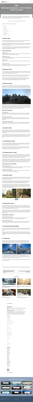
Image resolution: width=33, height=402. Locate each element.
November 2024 (8, 352)
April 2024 (8, 358)
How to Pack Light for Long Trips (6, 297)
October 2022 (8, 366)
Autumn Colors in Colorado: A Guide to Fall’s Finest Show (23, 286)
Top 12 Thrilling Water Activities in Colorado (22, 297)
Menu (31, 1)
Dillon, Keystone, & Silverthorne (11, 321)
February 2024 (8, 360)
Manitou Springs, (6, 85)
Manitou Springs (9, 328)
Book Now (16, 199)
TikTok (7, 370)
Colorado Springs (9, 320)
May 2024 (8, 357)
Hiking (7, 325)
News (7, 329)
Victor (8, 337)
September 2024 (8, 354)
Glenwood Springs (9, 324)
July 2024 (8, 355)
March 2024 (8, 359)
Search (17, 301)
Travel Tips (16, 5)
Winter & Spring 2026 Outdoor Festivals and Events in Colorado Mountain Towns (16, 308)
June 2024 (8, 356)
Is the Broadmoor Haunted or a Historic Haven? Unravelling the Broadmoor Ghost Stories (15, 310)
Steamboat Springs (9, 333)
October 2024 (8, 353)
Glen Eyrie (27, 182)
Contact (8, 342)
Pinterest (8, 370)
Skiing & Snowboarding (9, 332)
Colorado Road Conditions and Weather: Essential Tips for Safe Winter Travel (8, 286)
